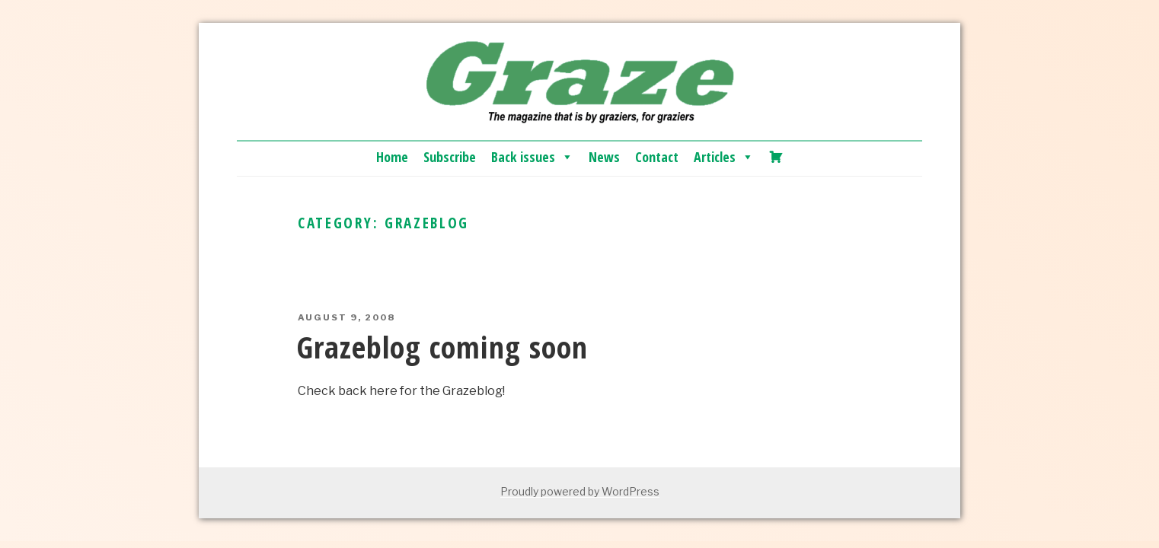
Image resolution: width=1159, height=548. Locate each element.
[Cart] (775, 157)
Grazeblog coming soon (442, 347)
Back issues (532, 157)
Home (392, 157)
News (604, 157)
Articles (724, 157)
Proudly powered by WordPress (579, 491)
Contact (656, 157)
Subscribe (449, 157)
